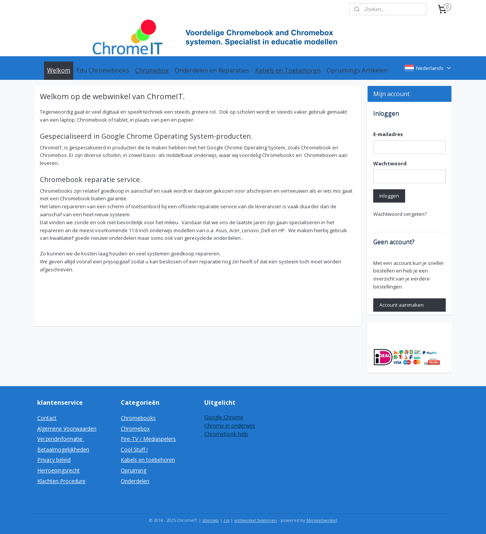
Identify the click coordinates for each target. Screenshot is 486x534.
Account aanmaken (401, 304)
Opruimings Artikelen (357, 70)
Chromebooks (138, 417)
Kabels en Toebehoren (287, 70)
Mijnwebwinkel (321, 520)
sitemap (210, 520)
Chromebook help (226, 433)
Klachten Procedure (61, 481)
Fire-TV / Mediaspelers (148, 438)
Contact (47, 417)
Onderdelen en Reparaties (212, 70)
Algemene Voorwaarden (66, 428)
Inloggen (389, 195)
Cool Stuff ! (134, 449)
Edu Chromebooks (102, 70)
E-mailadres (388, 134)
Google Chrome (223, 417)
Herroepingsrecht (58, 470)
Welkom (58, 70)
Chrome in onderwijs (229, 425)
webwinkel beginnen (255, 520)
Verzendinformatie (60, 438)
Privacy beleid (54, 459)
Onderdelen (135, 481)
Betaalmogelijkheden (63, 449)
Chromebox (152, 70)
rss (226, 520)
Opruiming (133, 470)
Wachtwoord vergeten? (400, 214)
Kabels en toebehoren (148, 459)
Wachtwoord (390, 163)
